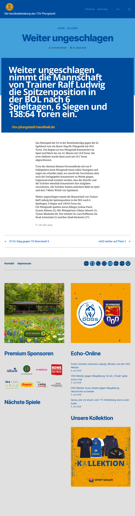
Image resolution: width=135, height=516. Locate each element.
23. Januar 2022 (79, 50)
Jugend (61, 30)
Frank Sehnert (61, 50)
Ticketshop (90, 10)
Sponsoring (102, 10)
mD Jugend (72, 30)
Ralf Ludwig (47, 227)
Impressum (24, 265)
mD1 (40, 227)
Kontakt (9, 265)
